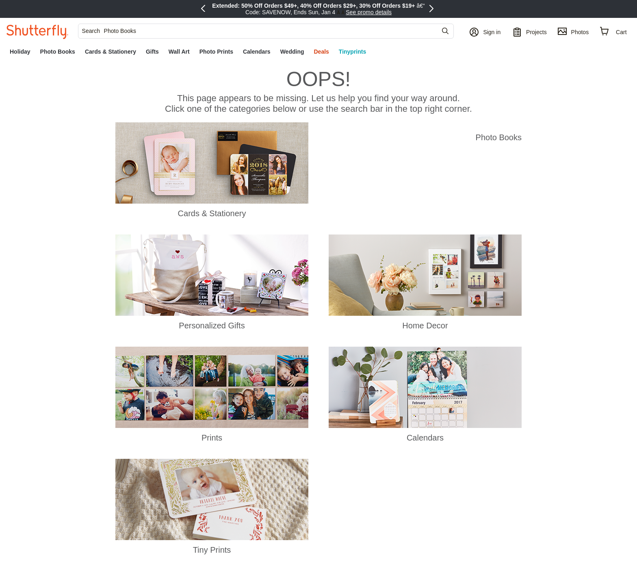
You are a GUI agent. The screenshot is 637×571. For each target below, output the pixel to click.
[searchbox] (262, 31)
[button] (486, 31)
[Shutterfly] (37, 31)
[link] (20, 51)
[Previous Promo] (204, 9)
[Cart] (613, 31)
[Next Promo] (432, 9)
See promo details (369, 12)
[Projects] (529, 31)
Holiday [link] (20, 51)
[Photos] (573, 31)
